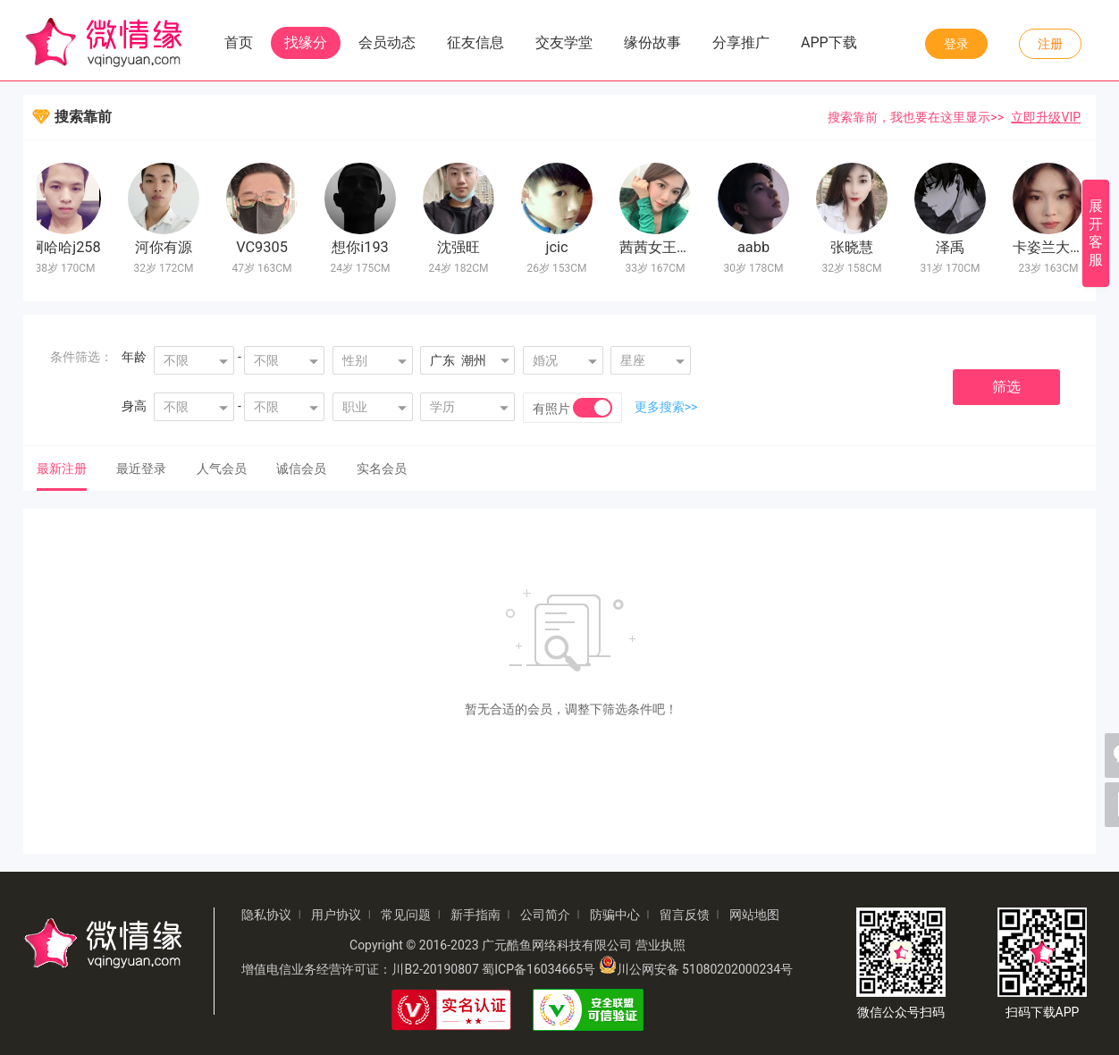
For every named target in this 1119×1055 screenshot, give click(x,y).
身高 (134, 406)
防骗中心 (615, 914)
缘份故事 (652, 42)
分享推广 (741, 42)
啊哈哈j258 (69, 247)
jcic (561, 247)
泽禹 (954, 247)
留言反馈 (685, 914)
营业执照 (660, 945)
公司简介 (545, 914)
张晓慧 (856, 247)
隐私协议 (266, 914)
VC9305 (266, 247)
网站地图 (754, 914)
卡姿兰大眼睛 (1060, 247)
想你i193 (364, 247)
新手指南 (475, 914)
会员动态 (387, 42)
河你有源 (168, 247)
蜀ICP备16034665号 (538, 969)
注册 (1050, 44)
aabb (758, 247)
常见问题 (406, 914)
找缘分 (305, 42)
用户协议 (336, 914)
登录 (956, 44)
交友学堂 (564, 42)
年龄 (134, 357)
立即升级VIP (1046, 117)
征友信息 (475, 42)
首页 (238, 42)
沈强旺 (463, 247)
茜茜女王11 (660, 247)
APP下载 (829, 42)
